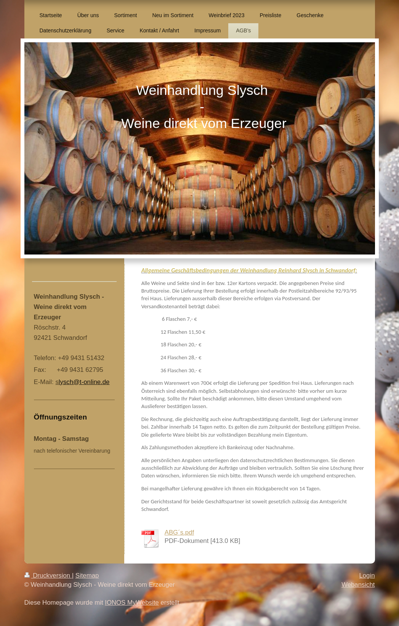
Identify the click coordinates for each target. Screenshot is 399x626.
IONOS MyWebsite (132, 602)
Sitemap (87, 575)
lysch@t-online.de (84, 382)
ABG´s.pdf (179, 532)
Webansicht (358, 584)
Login (367, 575)
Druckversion (48, 575)
